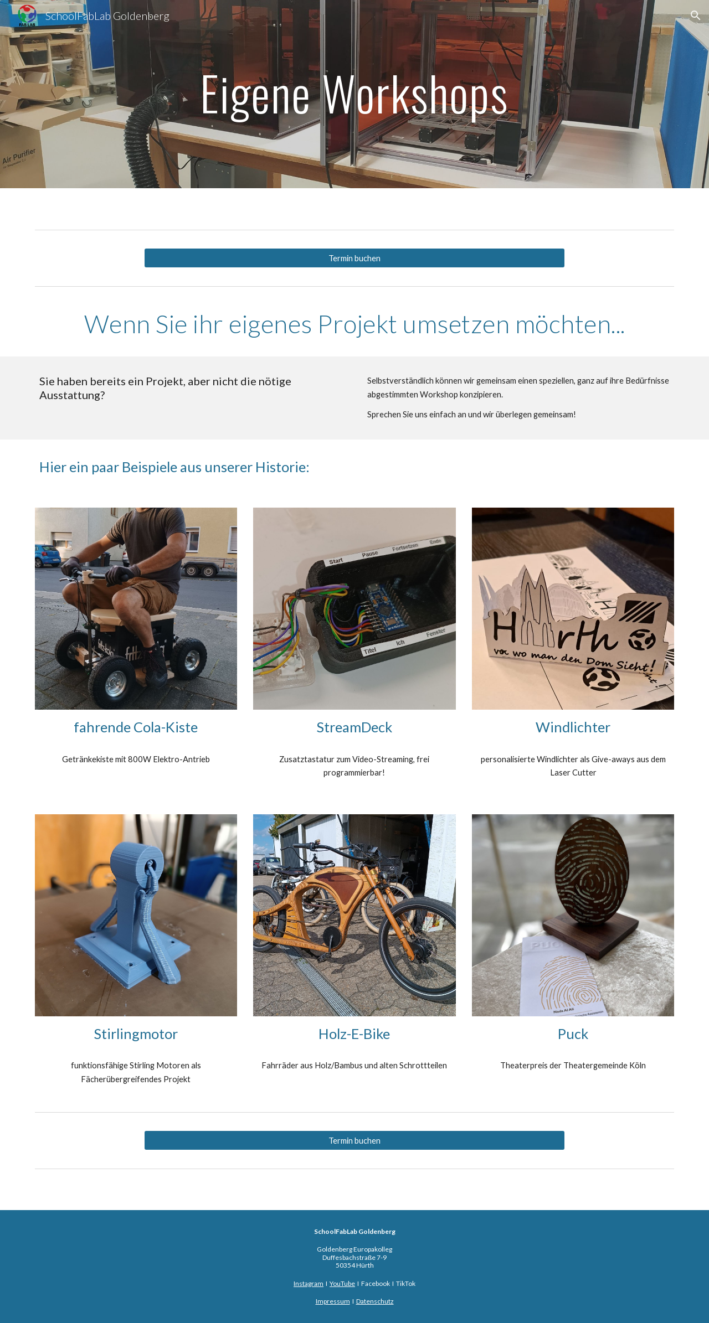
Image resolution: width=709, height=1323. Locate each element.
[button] (695, 15)
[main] (354, 93)
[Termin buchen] (354, 258)
